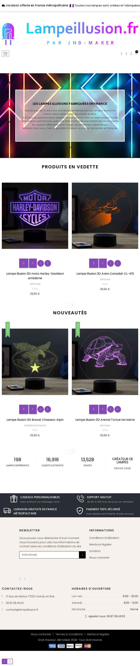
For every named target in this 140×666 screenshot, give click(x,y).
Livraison (95, 551)
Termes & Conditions (69, 634)
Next (73, 305)
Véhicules (35, 283)
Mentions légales (100, 544)
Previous (67, 305)
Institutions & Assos (35, 425)
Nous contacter (99, 557)
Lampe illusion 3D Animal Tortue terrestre (105, 420)
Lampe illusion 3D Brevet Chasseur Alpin (35, 420)
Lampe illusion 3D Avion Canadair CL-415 (105, 274)
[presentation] (49, 565)
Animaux (105, 425)
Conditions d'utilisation (104, 538)
